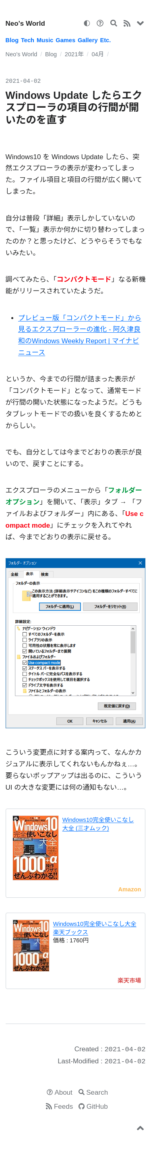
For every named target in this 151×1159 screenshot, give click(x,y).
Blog (12, 40)
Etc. (105, 40)
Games (65, 40)
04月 (97, 54)
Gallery (88, 40)
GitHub (97, 1106)
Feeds (63, 1106)
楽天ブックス (70, 932)
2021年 (74, 54)
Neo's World (25, 23)
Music (45, 40)
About (63, 1092)
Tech (27, 40)
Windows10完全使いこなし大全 (95, 924)
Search (97, 1092)
